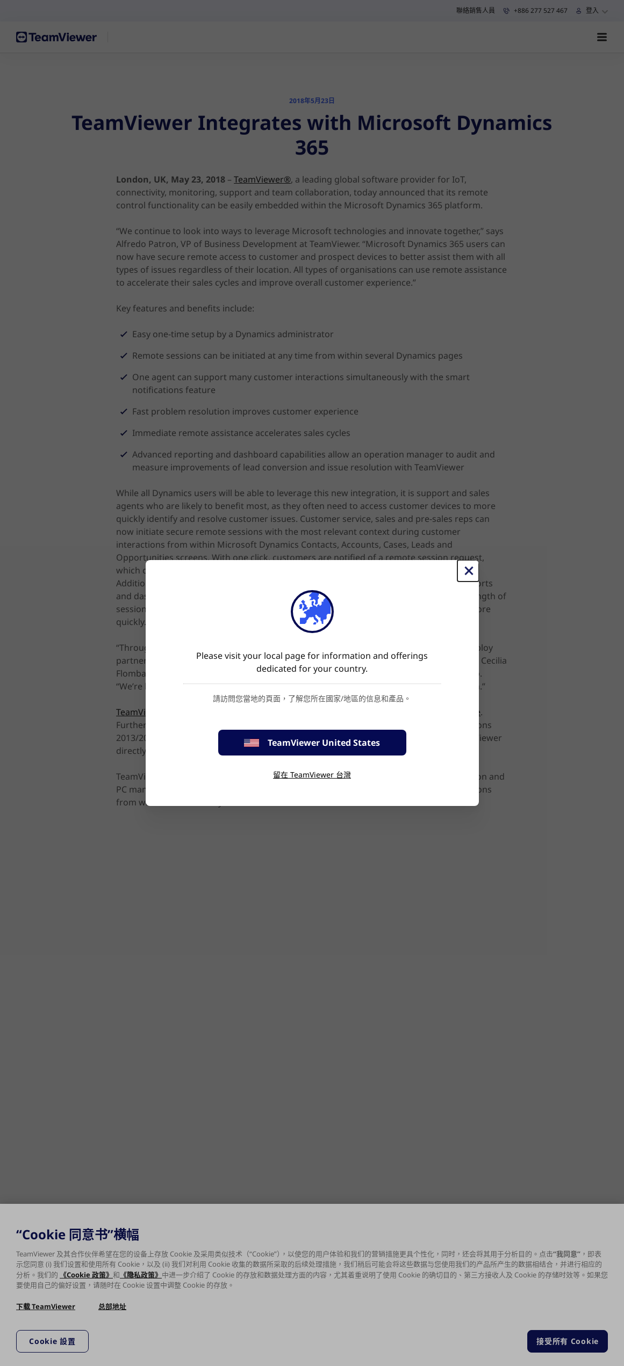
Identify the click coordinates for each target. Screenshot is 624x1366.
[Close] (468, 571)
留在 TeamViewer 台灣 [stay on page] (312, 774)
